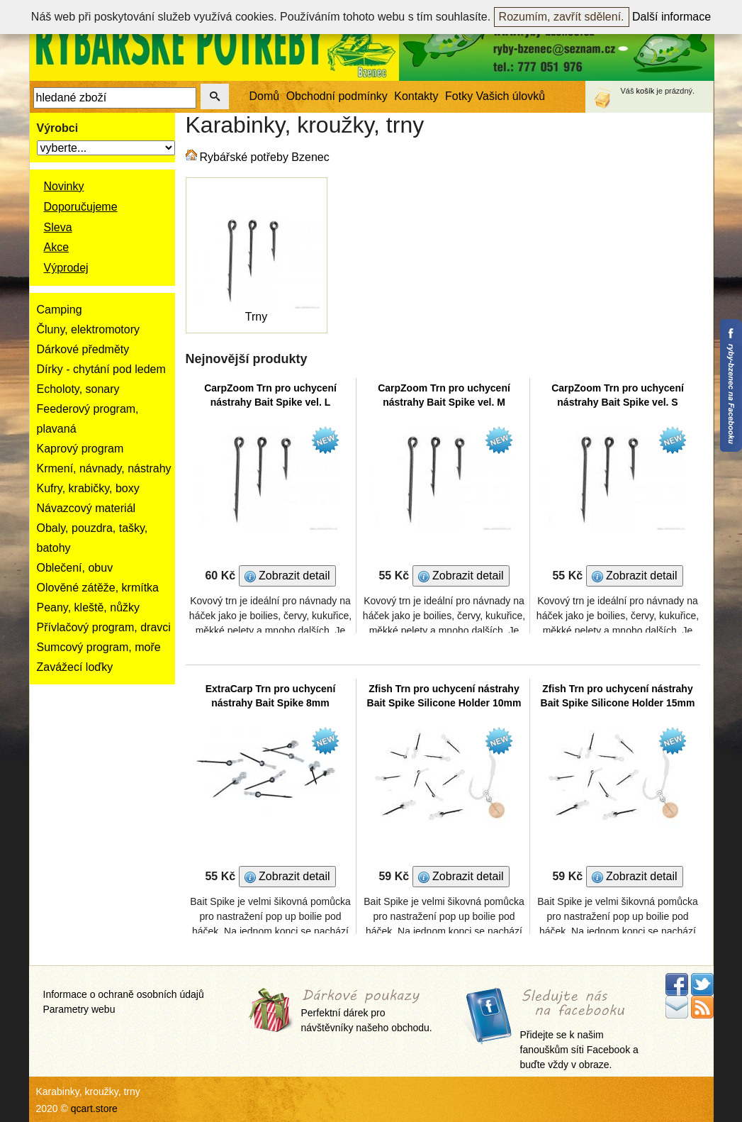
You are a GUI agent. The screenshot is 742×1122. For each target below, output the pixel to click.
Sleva (58, 227)
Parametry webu (79, 1009)
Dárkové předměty (83, 349)
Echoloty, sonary (78, 389)
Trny (256, 317)
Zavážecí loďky (75, 667)
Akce (56, 247)
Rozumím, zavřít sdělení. (561, 17)
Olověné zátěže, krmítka (98, 588)
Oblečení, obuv (75, 568)
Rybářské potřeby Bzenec (265, 157)
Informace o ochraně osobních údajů (123, 994)
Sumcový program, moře (99, 647)
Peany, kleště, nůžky (88, 607)
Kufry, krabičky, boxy (88, 488)
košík (645, 91)
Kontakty (416, 96)
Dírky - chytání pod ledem (101, 369)
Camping (59, 310)
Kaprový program (80, 449)
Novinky (64, 186)
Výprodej (66, 268)
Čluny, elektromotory (88, 329)
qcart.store (94, 1108)
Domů (264, 96)
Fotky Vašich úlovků (495, 96)
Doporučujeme (81, 207)
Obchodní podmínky (337, 96)
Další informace (671, 17)
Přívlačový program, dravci (104, 627)
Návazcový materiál (86, 508)
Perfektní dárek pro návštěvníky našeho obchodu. (366, 1011)
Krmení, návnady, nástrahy (104, 468)
